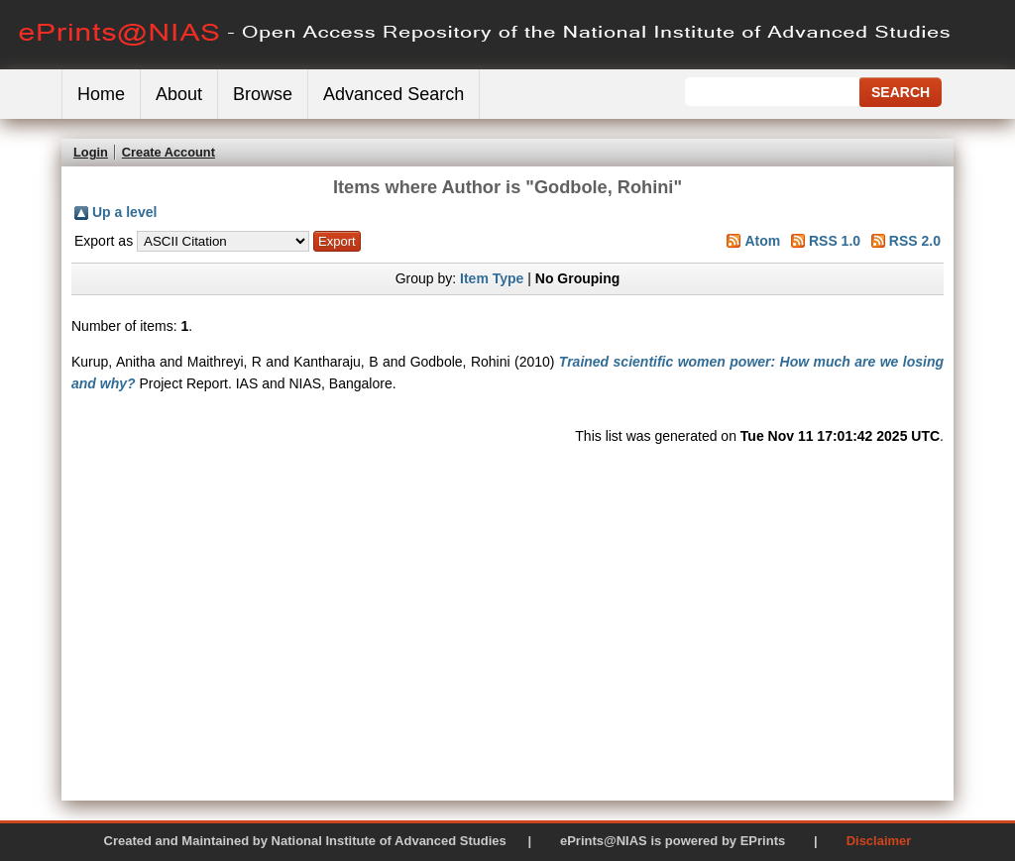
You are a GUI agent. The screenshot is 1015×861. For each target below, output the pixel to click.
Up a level (124, 212)
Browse (262, 94)
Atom (762, 241)
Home (101, 94)
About (179, 94)
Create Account (168, 152)
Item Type (491, 278)
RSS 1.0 (834, 241)
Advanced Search (393, 94)
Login (90, 152)
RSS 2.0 (915, 241)
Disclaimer (879, 840)
